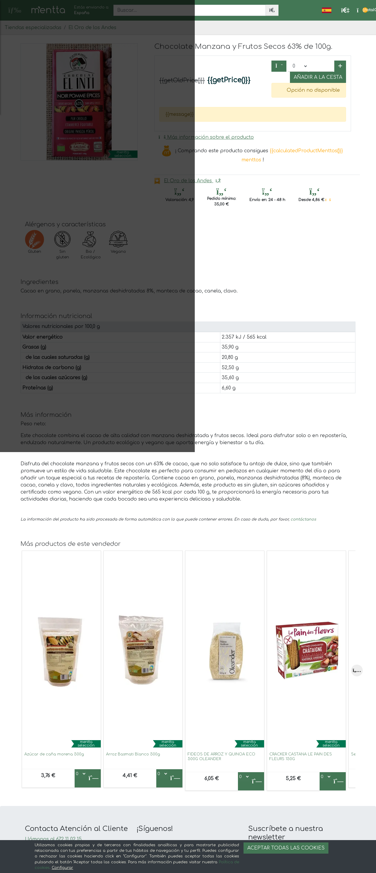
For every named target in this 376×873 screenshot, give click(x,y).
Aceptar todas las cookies (286, 848)
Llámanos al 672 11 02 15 (53, 839)
